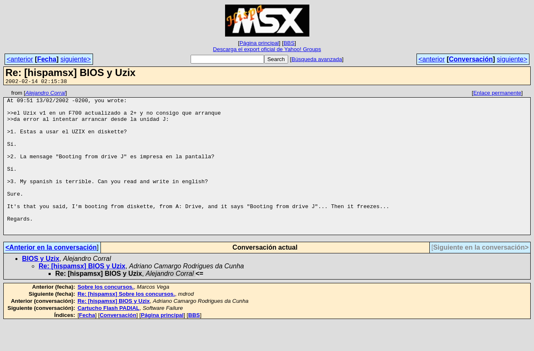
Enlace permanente (497, 94)
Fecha (46, 59)
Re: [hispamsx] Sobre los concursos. (126, 322)
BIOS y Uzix (40, 287)
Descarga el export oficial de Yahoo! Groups (267, 49)
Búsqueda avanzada (316, 59)
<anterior (20, 59)
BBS (289, 43)
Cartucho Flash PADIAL (109, 337)
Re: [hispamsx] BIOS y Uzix (82, 294)
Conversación (471, 59)
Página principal (259, 43)
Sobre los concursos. (106, 315)
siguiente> (75, 59)
